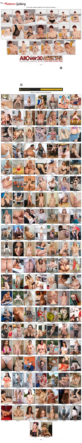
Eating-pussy (18, 322)
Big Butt (18, 371)
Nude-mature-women (75, 158)
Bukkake (29, 224)
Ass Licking (6, 338)
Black (29, 158)
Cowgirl (52, 404)
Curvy (64, 207)
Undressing (52, 289)
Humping (75, 273)
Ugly (29, 109)
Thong (6, 273)
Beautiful (75, 256)
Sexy (75, 125)
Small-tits (52, 207)
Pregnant (64, 125)
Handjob (75, 207)
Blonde (6, 174)
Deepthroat (18, 142)
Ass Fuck (6, 322)
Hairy (41, 256)
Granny (52, 191)
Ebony (41, 305)
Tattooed (52, 322)
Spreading (18, 207)
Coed (64, 420)
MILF (52, 174)
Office (52, 158)
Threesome (18, 158)
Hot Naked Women (41, 125)
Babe (52, 142)
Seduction (75, 322)
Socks (41, 142)
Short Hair (29, 125)
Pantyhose (29, 305)
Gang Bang (41, 404)
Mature (75, 191)
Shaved (41, 207)
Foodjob (6, 404)
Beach (41, 289)
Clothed (41, 240)
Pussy (75, 387)
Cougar (64, 273)
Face (18, 256)
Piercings (6, 355)
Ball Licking (29, 387)
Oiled (29, 404)
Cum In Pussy (75, 404)
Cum (41, 420)
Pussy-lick (41, 338)
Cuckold (64, 289)
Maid (75, 420)
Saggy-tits (52, 273)
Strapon (18, 125)
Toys (52, 355)
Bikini (6, 224)
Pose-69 (6, 305)
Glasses (29, 355)
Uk (29, 420)
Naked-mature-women (6, 289)
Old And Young (18, 289)
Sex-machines (18, 404)
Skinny (64, 305)
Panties (6, 371)
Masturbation (41, 158)
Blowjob (18, 224)
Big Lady (64, 322)
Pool (41, 355)
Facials (6, 240)
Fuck (64, 158)
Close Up (41, 273)
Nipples (6, 158)
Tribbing (41, 191)
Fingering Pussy (41, 174)
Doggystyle (6, 125)
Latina (75, 289)
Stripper (6, 420)
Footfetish (52, 305)
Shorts (52, 256)
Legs (64, 338)
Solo (75, 305)
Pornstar (6, 387)
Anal (64, 355)
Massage (6, 109)
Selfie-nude (18, 174)
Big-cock (52, 125)
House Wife (41, 322)
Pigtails (18, 109)
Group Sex (18, 191)
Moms (29, 322)
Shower (29, 240)
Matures (12, 4)
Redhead (64, 224)
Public (52, 387)
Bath (18, 355)
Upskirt (75, 371)
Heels (52, 109)
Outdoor (18, 305)
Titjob (64, 191)
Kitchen (29, 191)
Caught (75, 224)
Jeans (29, 174)
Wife (64, 387)
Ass (29, 273)
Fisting (52, 371)
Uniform (18, 420)
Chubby (75, 338)
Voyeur (41, 387)
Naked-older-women (52, 420)
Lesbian (52, 240)
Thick (64, 174)
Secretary (29, 207)
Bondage (75, 355)
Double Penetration (29, 142)
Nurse (35, 437)
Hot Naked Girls (29, 289)
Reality (6, 207)
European (64, 404)
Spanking (29, 371)
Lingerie (64, 240)
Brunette (6, 256)
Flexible (64, 109)
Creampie (6, 142)
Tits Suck (18, 387)
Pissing (41, 109)
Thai (75, 142)
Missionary (18, 273)
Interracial (18, 240)
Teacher (41, 224)
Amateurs (52, 338)
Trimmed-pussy (29, 338)
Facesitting (29, 256)
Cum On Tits (64, 371)
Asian (75, 174)
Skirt (52, 224)
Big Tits (6, 191)
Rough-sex (46, 437)
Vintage (75, 109)
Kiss (64, 142)
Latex (75, 240)
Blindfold (41, 371)
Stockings (64, 256)
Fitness (18, 338)
